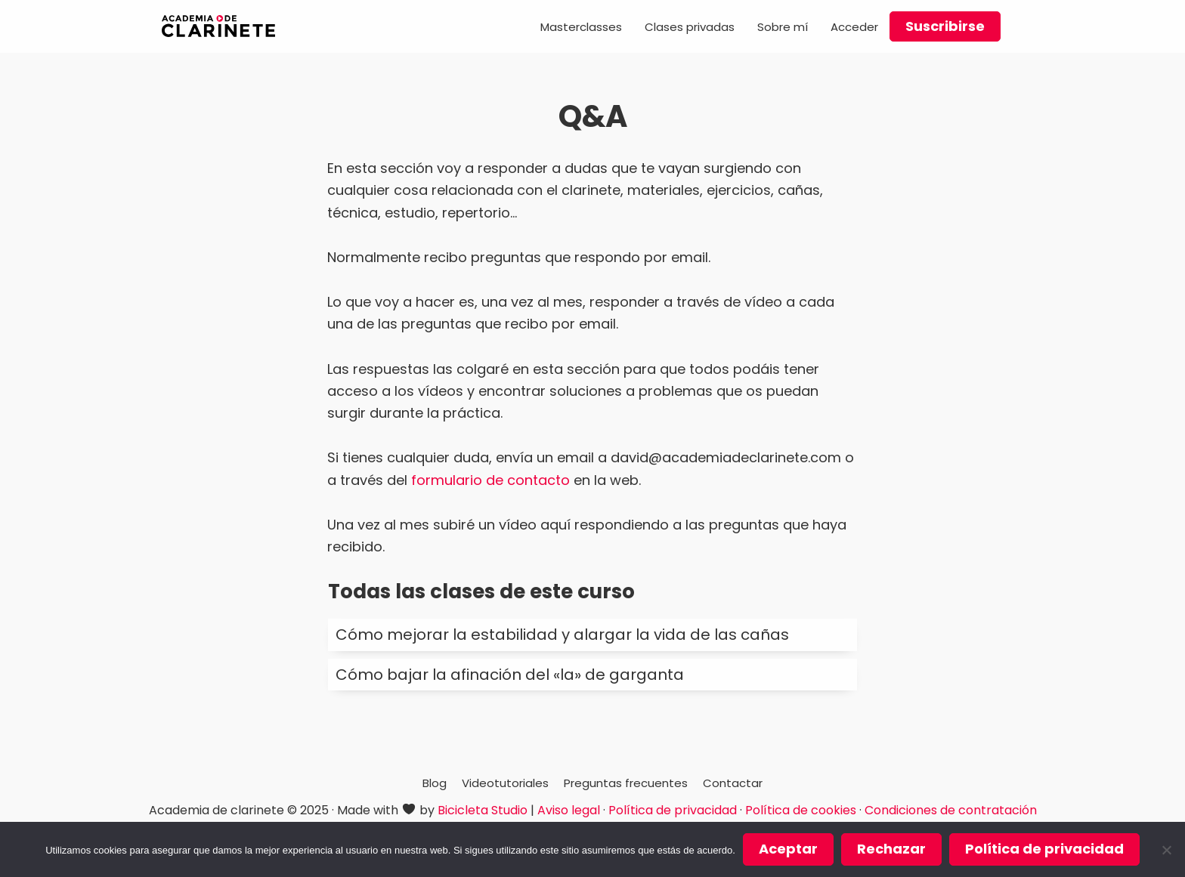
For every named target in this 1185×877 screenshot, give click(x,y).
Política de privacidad (672, 810)
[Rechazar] (1166, 849)
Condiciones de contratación (951, 810)
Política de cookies (800, 810)
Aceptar (788, 848)
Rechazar (891, 848)
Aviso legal (568, 810)
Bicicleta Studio (483, 810)
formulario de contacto (490, 480)
